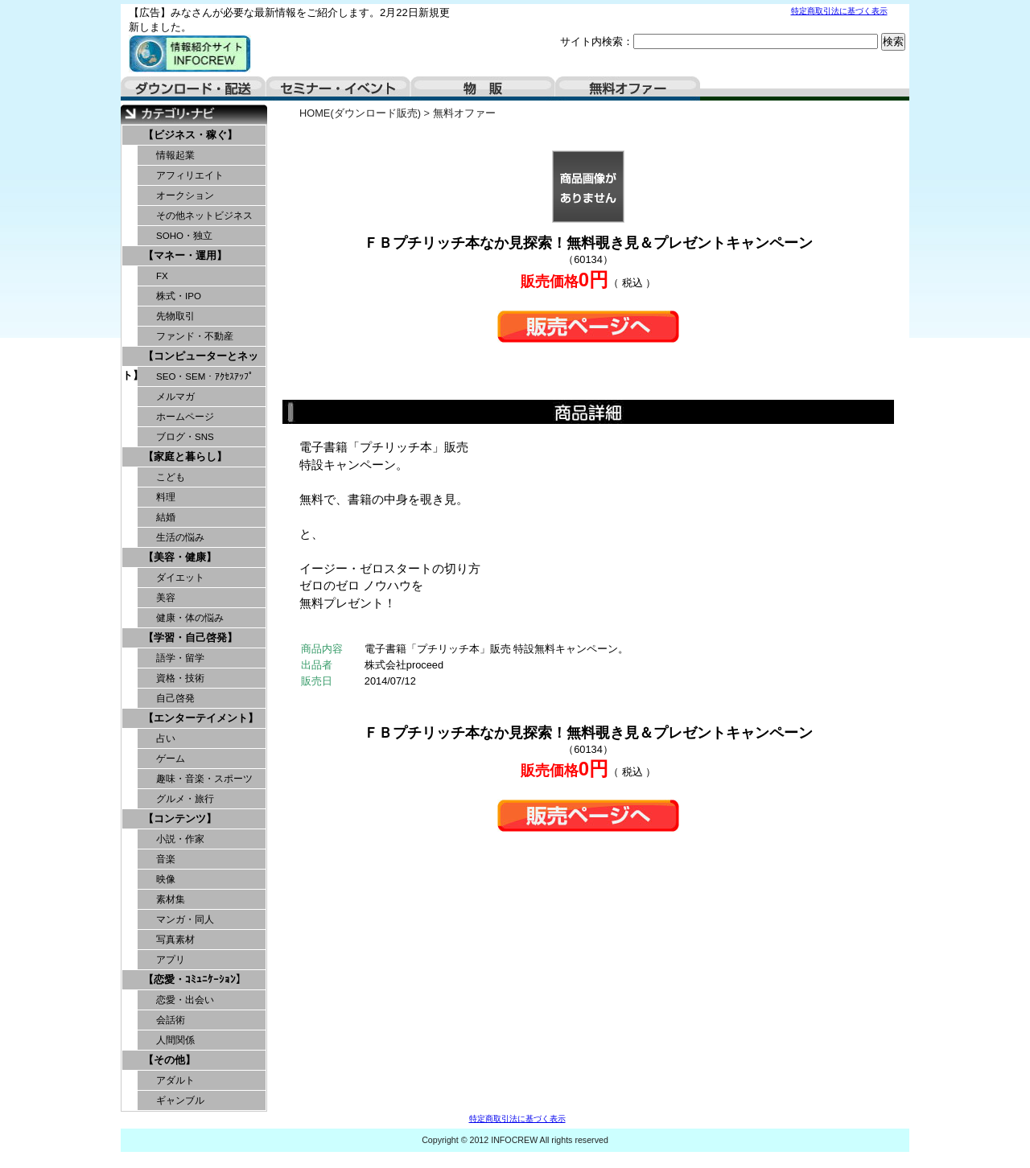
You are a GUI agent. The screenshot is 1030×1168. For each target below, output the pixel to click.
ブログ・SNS (185, 437)
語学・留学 (180, 658)
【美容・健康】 (179, 557)
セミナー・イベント (338, 88)
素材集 (170, 899)
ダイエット (180, 577)
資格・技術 (180, 678)
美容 (165, 598)
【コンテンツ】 (179, 818)
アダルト (175, 1080)
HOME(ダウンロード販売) (360, 113)
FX (162, 276)
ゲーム (170, 758)
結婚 (165, 517)
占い (165, 738)
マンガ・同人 (185, 919)
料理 (165, 497)
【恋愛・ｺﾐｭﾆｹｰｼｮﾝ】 (194, 979)
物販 (482, 88)
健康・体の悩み (190, 618)
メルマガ (175, 396)
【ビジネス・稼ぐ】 (190, 135)
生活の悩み (180, 537)
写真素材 (175, 939)
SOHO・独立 (184, 236)
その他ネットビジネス (204, 215)
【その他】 (169, 1060)
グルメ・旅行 (185, 799)
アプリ (170, 959)
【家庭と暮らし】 (185, 456)
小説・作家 (180, 839)
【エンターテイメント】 (200, 718)
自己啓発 (175, 698)
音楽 (165, 859)
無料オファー (627, 88)
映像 (165, 879)
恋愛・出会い (185, 1000)
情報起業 (175, 155)
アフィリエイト (190, 175)
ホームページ (185, 417)
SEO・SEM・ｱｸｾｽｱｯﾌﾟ (204, 376)
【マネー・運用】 (185, 255)
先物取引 (175, 316)
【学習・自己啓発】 (190, 637)
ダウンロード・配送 (193, 88)
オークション (185, 195)
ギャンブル (180, 1100)
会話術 (170, 1020)
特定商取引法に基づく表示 (839, 10)
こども (170, 477)
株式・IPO (178, 296)
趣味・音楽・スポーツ (204, 778)
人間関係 (175, 1040)
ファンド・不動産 (194, 336)
